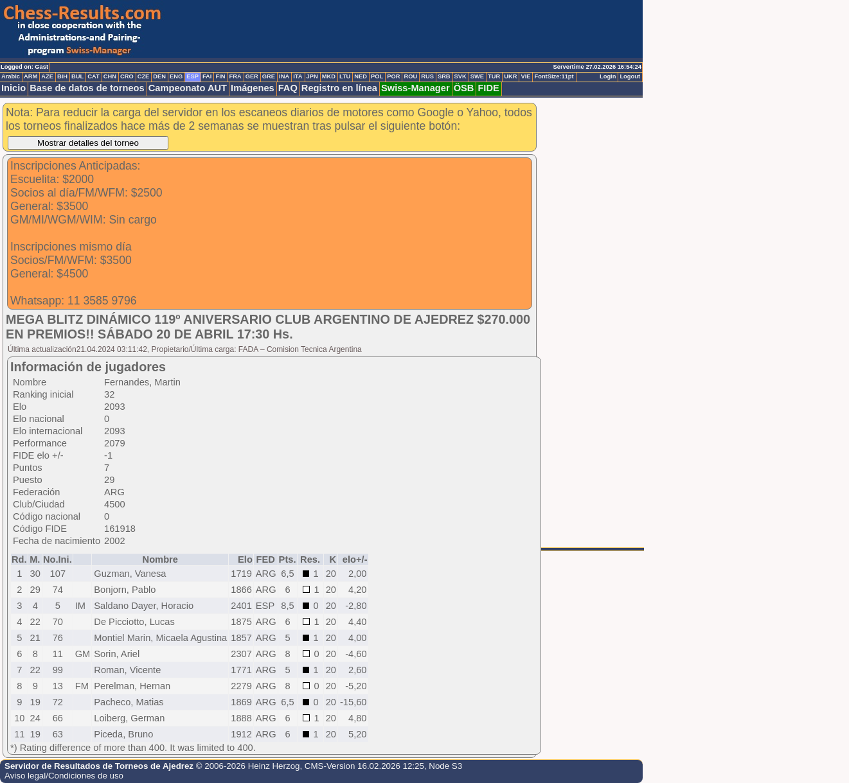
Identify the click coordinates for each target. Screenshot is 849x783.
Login (608, 76)
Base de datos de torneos (87, 88)
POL (377, 76)
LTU (344, 76)
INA (284, 76)
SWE (477, 76)
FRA (235, 76)
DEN (159, 76)
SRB (444, 76)
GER (252, 76)
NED (360, 76)
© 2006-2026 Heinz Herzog (248, 766)
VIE (525, 76)
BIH (62, 76)
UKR (510, 76)
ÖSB (464, 88)
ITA (297, 76)
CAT (93, 76)
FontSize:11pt (553, 76)
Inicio (13, 88)
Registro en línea (339, 88)
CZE (144, 76)
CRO (127, 76)
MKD (328, 76)
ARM (30, 76)
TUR (494, 76)
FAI (207, 76)
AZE (47, 76)
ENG (176, 76)
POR (393, 76)
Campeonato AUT (187, 88)
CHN (109, 76)
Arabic (10, 76)
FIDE (488, 88)
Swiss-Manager (415, 88)
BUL (77, 76)
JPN (312, 76)
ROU (410, 76)
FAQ (288, 88)
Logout (630, 76)
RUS (427, 76)
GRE (268, 76)
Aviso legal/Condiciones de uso (63, 775)
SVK (460, 76)
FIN (220, 76)
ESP (192, 76)
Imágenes (252, 88)
